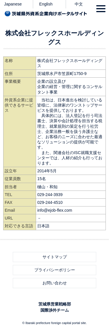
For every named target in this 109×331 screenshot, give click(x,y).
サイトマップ (54, 257)
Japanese (13, 4)
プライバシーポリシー (54, 270)
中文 (79, 4)
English (46, 4)
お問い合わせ (54, 283)
